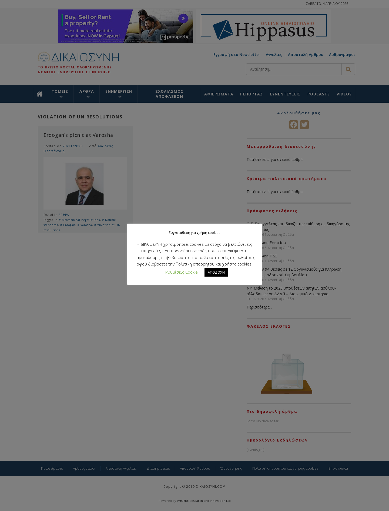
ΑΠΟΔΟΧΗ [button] (216, 272)
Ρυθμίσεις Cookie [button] (181, 272)
